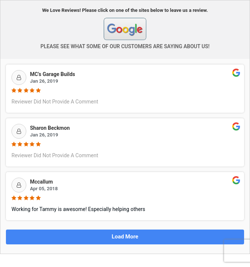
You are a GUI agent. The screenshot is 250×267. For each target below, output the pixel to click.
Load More (125, 236)
